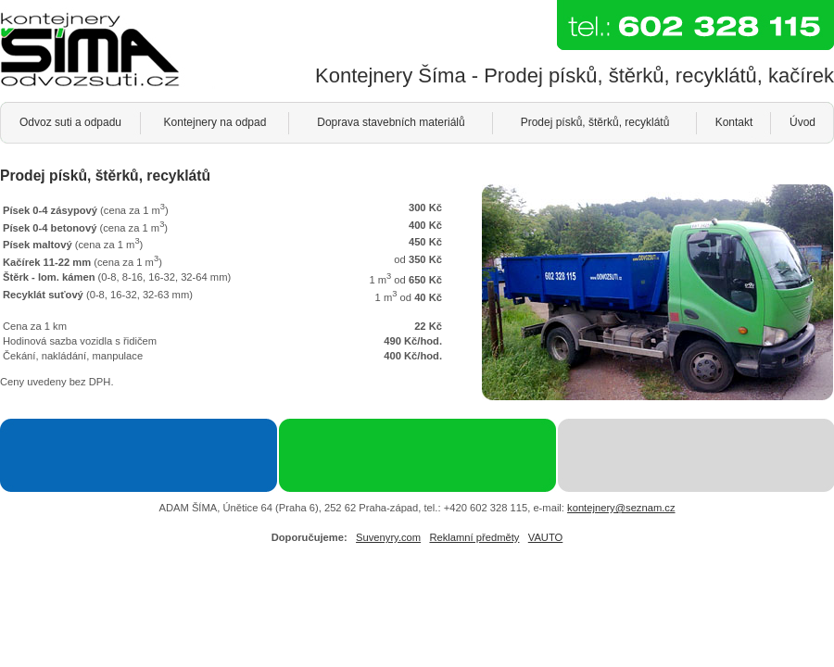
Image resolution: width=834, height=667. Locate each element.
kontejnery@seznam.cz (621, 507)
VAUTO (545, 537)
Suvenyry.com (388, 537)
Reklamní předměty (474, 537)
